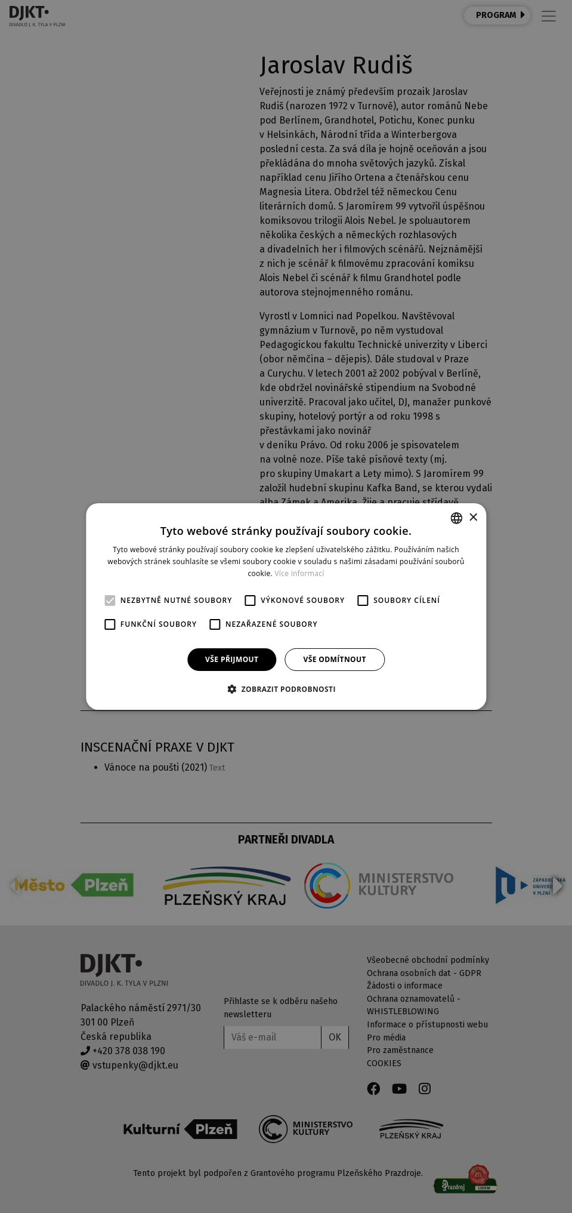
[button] (286, 689)
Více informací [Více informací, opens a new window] (299, 573)
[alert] (286, 606)
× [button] (472, 517)
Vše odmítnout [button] (334, 659)
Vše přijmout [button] (231, 659)
